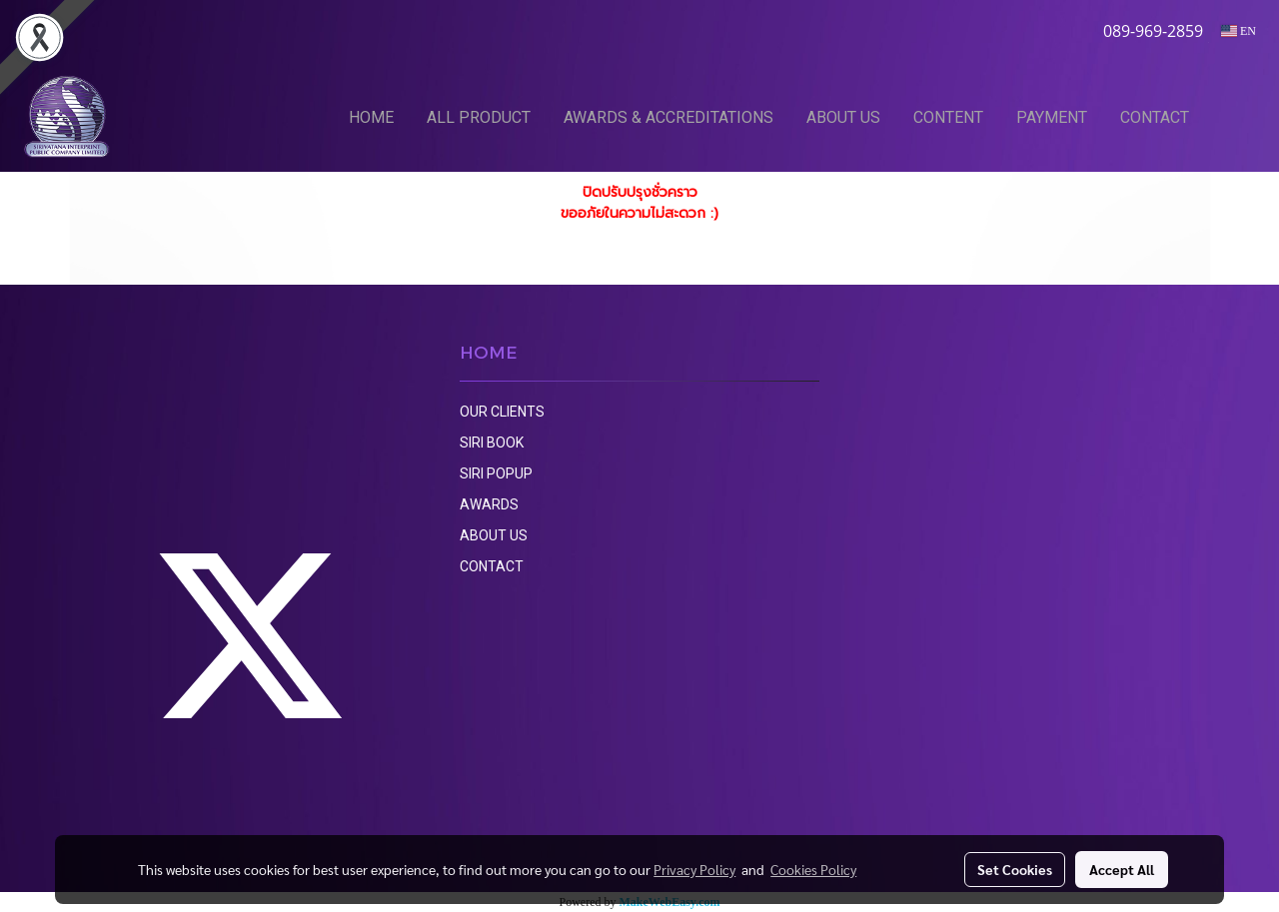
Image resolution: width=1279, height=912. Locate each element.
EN (1238, 31)
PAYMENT (1051, 117)
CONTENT (948, 117)
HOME (371, 117)
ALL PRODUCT (479, 117)
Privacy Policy (694, 869)
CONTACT (1154, 117)
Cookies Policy (813, 869)
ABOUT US (843, 117)
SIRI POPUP (496, 473)
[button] (1236, 117)
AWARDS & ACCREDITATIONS (668, 117)
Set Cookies (1014, 869)
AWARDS (489, 504)
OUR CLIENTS (502, 412)
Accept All (1121, 869)
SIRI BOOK (492, 443)
